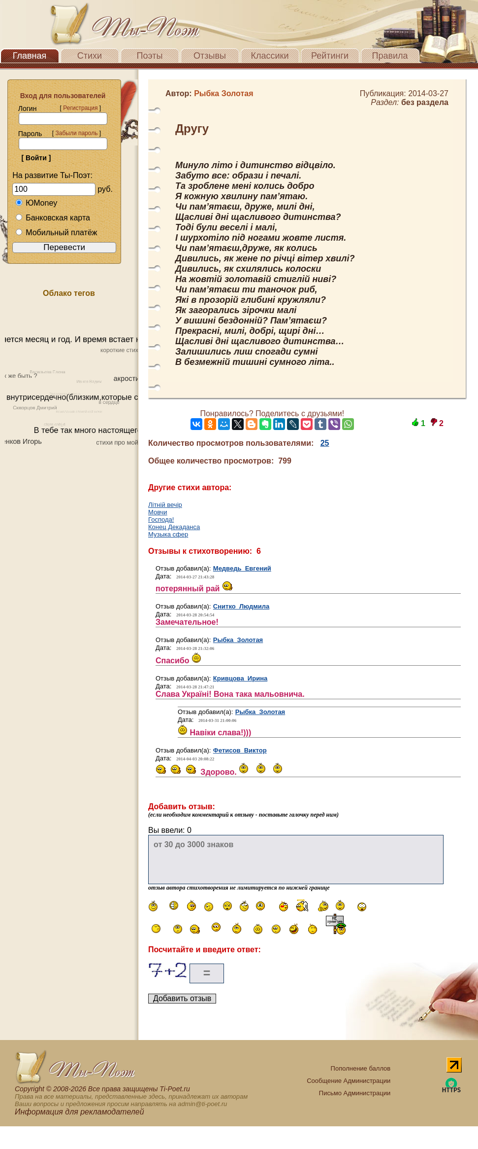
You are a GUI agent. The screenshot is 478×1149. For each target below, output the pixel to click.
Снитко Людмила (241, 606)
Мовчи (157, 512)
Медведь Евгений (242, 568)
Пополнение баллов (361, 1068)
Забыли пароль (76, 133)
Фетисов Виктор (240, 750)
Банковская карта (52, 218)
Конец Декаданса (174, 527)
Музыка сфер (168, 534)
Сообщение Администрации (348, 1080)
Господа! (161, 519)
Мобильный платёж (56, 232)
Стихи (89, 56)
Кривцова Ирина (240, 678)
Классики (270, 56)
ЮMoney (36, 203)
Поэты (150, 56)
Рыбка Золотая (238, 640)
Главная (30, 56)
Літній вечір (165, 504)
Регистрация (80, 108)
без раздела (424, 102)
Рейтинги (330, 56)
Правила (390, 56)
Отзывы (209, 56)
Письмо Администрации (354, 1093)
